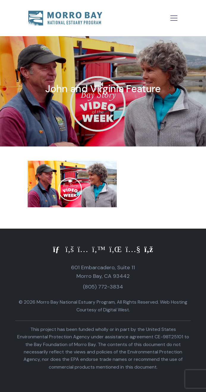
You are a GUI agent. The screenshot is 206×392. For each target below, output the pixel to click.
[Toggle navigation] (174, 18)
